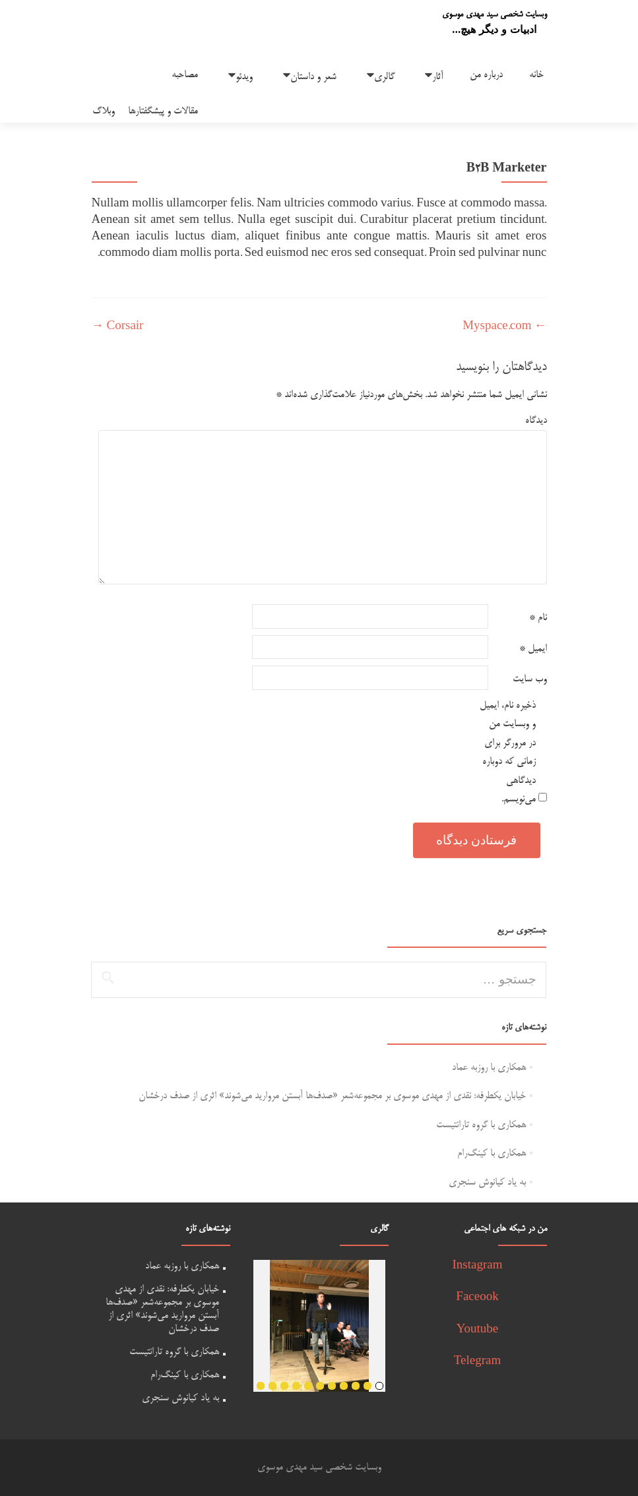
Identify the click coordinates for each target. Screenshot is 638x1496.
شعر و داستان (313, 77)
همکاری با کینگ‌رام (491, 1153)
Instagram (478, 1266)
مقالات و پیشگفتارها (163, 111)
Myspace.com (504, 327)
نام (538, 617)
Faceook (477, 1298)
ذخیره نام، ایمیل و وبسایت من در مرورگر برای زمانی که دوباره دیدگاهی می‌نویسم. (508, 752)
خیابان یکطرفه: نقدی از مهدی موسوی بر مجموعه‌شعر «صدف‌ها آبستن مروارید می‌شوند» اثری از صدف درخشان (332, 1096)
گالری (384, 77)
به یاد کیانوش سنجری (487, 1182)
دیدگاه (536, 420)
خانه (536, 75)
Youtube (478, 1330)
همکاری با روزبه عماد (489, 1067)
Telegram (477, 1362)
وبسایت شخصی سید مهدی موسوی (494, 14)
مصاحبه (185, 75)
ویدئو (244, 77)
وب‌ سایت (530, 679)
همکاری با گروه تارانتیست (481, 1125)
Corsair (118, 327)
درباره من (486, 75)
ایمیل (533, 648)
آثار (437, 77)
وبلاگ (103, 111)
